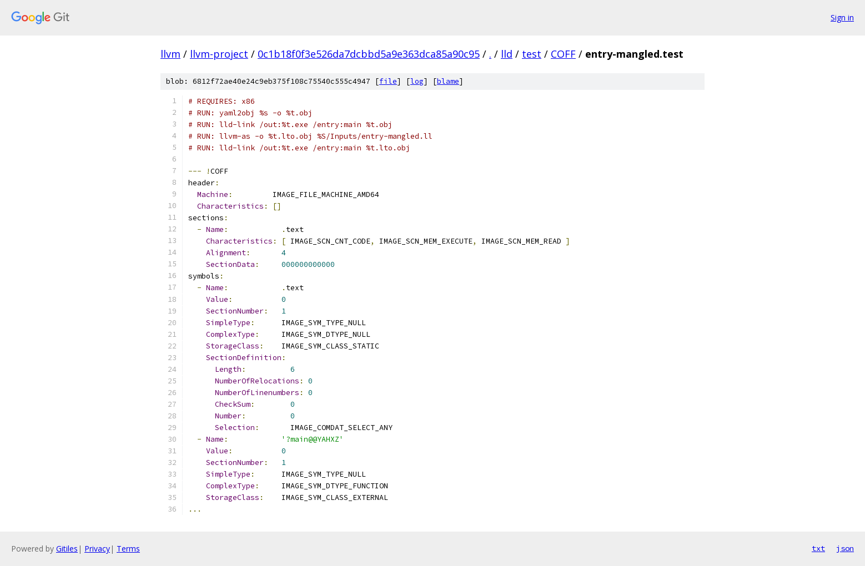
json (845, 548)
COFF (563, 53)
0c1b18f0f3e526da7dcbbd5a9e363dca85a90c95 (369, 53)
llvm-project (219, 53)
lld (506, 53)
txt (818, 548)
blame (448, 81)
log (417, 81)
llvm (170, 53)
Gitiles (67, 548)
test (531, 53)
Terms (128, 548)
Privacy (97, 548)
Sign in (842, 17)
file (388, 81)
